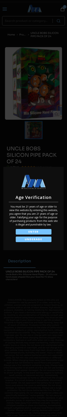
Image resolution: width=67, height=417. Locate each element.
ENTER (33, 231)
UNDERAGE (33, 239)
